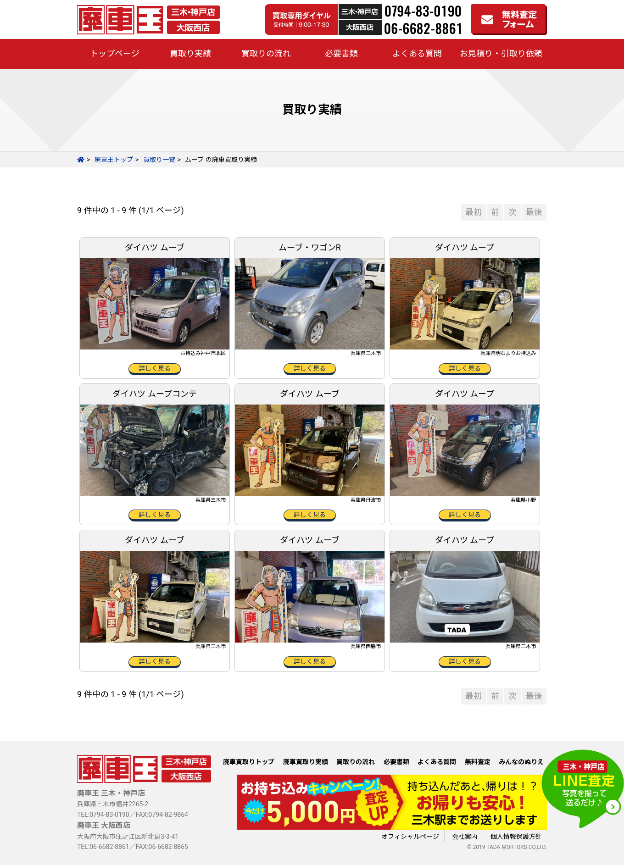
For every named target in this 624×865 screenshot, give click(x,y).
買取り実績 (190, 53)
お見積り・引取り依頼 (501, 53)
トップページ (114, 53)
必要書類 (341, 53)
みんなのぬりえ (521, 761)
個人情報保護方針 (516, 836)
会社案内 (465, 836)
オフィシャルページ (410, 836)
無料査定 (477, 761)
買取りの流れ (266, 53)
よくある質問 (417, 53)
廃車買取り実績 (305, 761)
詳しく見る (155, 368)
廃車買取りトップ (248, 761)
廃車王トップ (114, 159)
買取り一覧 (159, 159)
